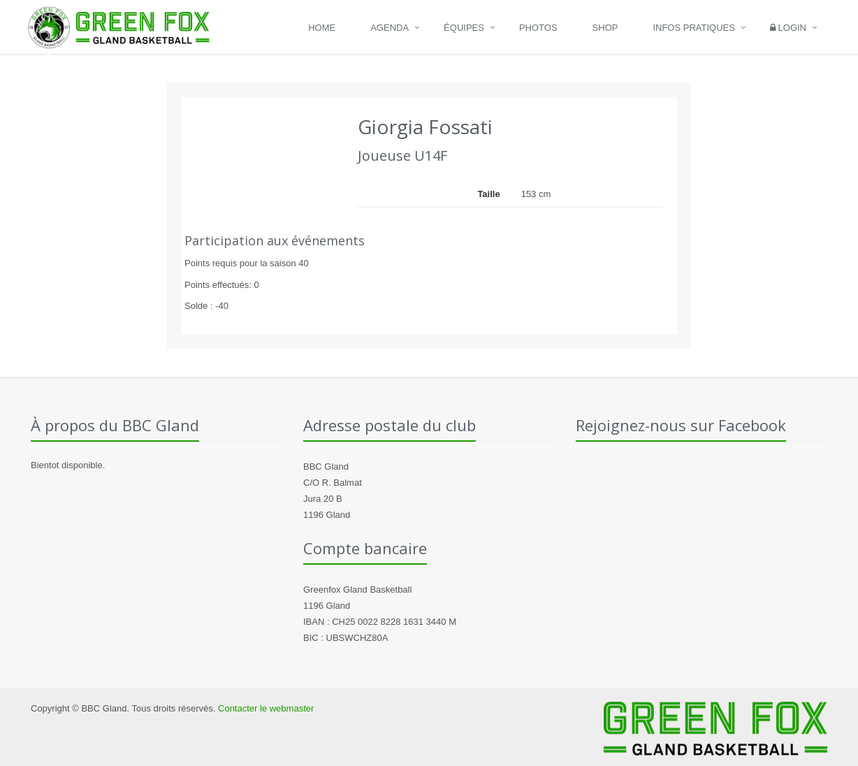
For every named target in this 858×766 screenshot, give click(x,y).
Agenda (389, 27)
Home (321, 27)
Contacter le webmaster (266, 708)
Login (788, 27)
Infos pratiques (694, 27)
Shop (605, 27)
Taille (488, 194)
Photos (538, 27)
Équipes (464, 27)
